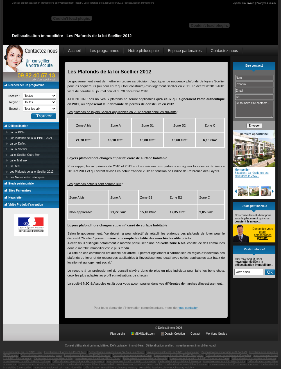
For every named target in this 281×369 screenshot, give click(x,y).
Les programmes (104, 50)
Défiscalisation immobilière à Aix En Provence (78, 361)
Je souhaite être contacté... (254, 109)
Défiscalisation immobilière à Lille (53, 358)
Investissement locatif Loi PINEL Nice (65, 352)
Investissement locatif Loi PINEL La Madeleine (173, 352)
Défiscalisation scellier (159, 345)
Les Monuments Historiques (27, 177)
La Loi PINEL (18, 132)
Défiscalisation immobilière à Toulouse (254, 358)
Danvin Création (175, 333)
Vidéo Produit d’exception (25, 204)
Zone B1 (148, 125)
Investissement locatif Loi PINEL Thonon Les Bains (199, 358)
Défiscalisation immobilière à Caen (132, 355)
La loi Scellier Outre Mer (25, 154)
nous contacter (188, 307)
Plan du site (117, 333)
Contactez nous (224, 50)
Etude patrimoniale (21, 183)
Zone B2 (179, 125)
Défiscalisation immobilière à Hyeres (41, 355)
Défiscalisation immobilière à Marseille (145, 358)
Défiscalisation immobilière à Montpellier (228, 355)
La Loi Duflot (17, 143)
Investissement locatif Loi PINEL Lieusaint (234, 364)
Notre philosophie (143, 50)
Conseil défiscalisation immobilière (86, 345)
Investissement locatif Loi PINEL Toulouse (26, 361)
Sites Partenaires (19, 190)
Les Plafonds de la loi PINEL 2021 (31, 138)
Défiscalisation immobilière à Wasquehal (90, 364)
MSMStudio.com (145, 333)
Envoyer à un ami (266, 3)
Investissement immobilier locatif (196, 345)
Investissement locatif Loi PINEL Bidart (97, 358)
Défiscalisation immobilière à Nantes (186, 364)
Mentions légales (216, 333)
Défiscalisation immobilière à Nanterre (179, 361)
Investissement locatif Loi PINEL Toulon (41, 364)
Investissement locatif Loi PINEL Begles (139, 364)
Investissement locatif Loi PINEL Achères (87, 355)
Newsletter (15, 197)
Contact (195, 333)
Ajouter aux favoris (243, 3)
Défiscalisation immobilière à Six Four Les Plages (116, 352)
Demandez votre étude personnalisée (262, 233)
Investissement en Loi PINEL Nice (22, 352)
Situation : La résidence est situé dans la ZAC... (252, 174)
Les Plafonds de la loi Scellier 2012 (31, 171)
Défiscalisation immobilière (126, 345)
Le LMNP (15, 166)
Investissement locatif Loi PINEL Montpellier (178, 355)
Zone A (115, 125)
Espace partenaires (185, 50)
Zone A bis (83, 125)
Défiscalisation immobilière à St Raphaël (224, 352)
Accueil (74, 50)
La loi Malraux (18, 160)
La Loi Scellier (18, 149)
